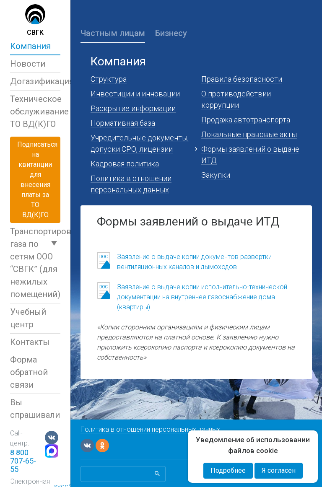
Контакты (29, 342)
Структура (109, 79)
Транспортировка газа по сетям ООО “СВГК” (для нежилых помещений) (35, 262)
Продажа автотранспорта (245, 119)
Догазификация (35, 81)
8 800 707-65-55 (23, 461)
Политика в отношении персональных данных (150, 429)
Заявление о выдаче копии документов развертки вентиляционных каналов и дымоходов (194, 262)
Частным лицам (112, 33)
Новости (27, 64)
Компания (30, 46)
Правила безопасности (241, 79)
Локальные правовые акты (249, 134)
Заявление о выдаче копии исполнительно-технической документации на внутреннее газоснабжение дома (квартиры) (202, 297)
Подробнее (228, 470)
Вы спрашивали (35, 408)
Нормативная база (123, 123)
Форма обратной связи (29, 372)
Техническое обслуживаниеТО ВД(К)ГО (35, 111)
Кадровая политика (125, 163)
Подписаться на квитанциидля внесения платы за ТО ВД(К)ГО (37, 179)
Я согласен (279, 470)
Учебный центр (28, 318)
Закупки (215, 175)
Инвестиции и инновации (135, 93)
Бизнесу (171, 33)
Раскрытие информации (133, 108)
